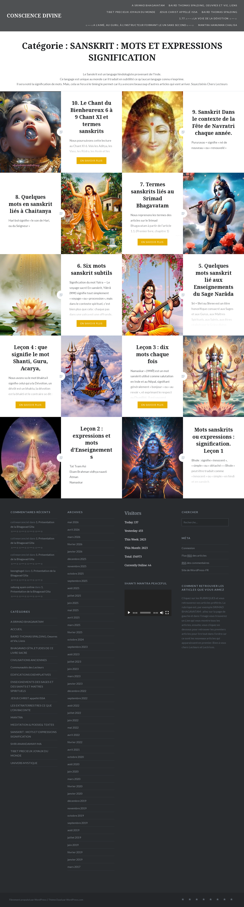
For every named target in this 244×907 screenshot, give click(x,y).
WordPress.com (74, 899)
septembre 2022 (77, 698)
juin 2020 (72, 771)
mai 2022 (73, 727)
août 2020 (73, 764)
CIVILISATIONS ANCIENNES (29, 660)
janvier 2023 (74, 683)
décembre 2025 (76, 558)
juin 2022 (72, 720)
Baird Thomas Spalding (219, 12)
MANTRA (17, 717)
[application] (148, 603)
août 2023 (73, 654)
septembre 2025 (77, 580)
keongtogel (17, 570)
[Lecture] (129, 612)
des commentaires (195, 563)
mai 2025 (73, 610)
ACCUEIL (16, 629)
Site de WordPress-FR (195, 570)
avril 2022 (73, 734)
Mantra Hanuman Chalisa (217, 25)
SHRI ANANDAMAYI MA (26, 743)
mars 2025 (73, 624)
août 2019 (73, 830)
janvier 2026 (74, 551)
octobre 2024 (75, 639)
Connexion (188, 548)
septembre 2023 (77, 646)
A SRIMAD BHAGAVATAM (148, 5)
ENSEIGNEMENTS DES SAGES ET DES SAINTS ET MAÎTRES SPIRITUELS (32, 686)
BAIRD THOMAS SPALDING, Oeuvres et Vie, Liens (203, 5)
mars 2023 (73, 676)
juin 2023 (72, 668)
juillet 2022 (74, 712)
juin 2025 (72, 602)
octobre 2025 (75, 573)
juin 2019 (72, 844)
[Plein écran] (167, 612)
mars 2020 (73, 778)
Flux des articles (194, 555)
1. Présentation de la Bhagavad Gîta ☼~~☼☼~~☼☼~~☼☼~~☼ (32, 526)
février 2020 (74, 786)
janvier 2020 (74, 793)
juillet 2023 (74, 661)
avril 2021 (73, 749)
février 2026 (74, 544)
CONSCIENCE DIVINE (34, 15)
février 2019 (74, 852)
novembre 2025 (76, 566)
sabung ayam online (22, 587)
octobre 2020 (75, 756)
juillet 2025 (74, 595)
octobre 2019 (75, 815)
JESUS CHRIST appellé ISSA (179, 12)
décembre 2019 (76, 800)
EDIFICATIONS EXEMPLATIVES (31, 674)
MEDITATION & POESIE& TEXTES (32, 724)
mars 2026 (73, 536)
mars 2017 (73, 866)
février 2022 (74, 742)
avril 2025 (73, 617)
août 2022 (73, 705)
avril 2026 (73, 529)
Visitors (133, 513)
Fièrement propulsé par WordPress (27, 899)
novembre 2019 (76, 808)
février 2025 (74, 632)
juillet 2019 (74, 837)
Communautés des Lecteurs (27, 667)
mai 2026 (73, 522)
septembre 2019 (77, 822)
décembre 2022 (76, 690)
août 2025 (73, 588)
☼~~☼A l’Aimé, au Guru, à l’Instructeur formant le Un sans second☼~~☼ (139, 25)
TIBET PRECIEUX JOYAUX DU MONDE (131, 12)
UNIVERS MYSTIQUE (24, 763)
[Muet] (161, 612)
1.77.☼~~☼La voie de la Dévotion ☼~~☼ (208, 18)
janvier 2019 (74, 859)
